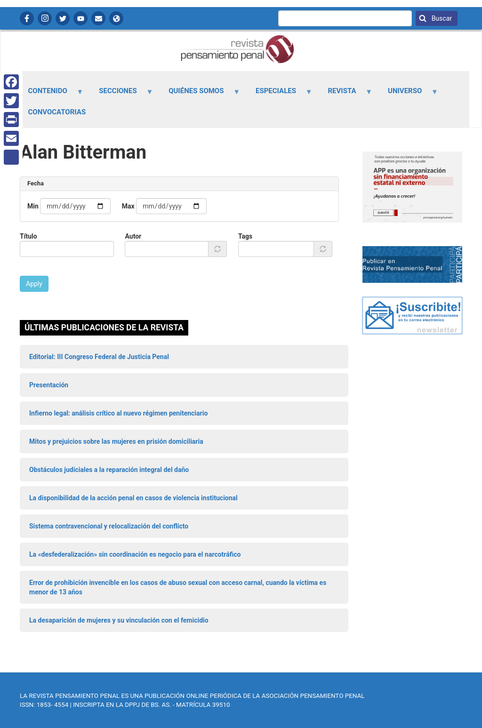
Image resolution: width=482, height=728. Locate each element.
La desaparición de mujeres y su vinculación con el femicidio (119, 620)
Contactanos (98, 18)
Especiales (278, 94)
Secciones (120, 94)
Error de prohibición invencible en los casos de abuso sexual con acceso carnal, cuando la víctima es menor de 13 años (177, 587)
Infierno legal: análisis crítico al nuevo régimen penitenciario (118, 413)
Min (33, 206)
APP (116, 18)
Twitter (63, 18)
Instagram (45, 18)
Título (28, 236)
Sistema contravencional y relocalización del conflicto (108, 526)
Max (128, 206)
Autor (133, 236)
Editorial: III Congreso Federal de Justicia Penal (99, 356)
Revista (344, 94)
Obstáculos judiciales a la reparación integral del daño (109, 469)
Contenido (50, 94)
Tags (245, 236)
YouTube (80, 18)
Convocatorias (57, 112)
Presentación (48, 385)
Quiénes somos (199, 94)
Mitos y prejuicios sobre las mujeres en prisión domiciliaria (116, 441)
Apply (34, 284)
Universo (408, 94)
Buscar (441, 18)
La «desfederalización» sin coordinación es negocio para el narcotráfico (135, 554)
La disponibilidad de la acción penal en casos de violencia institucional (133, 498)
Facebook (27, 18)
